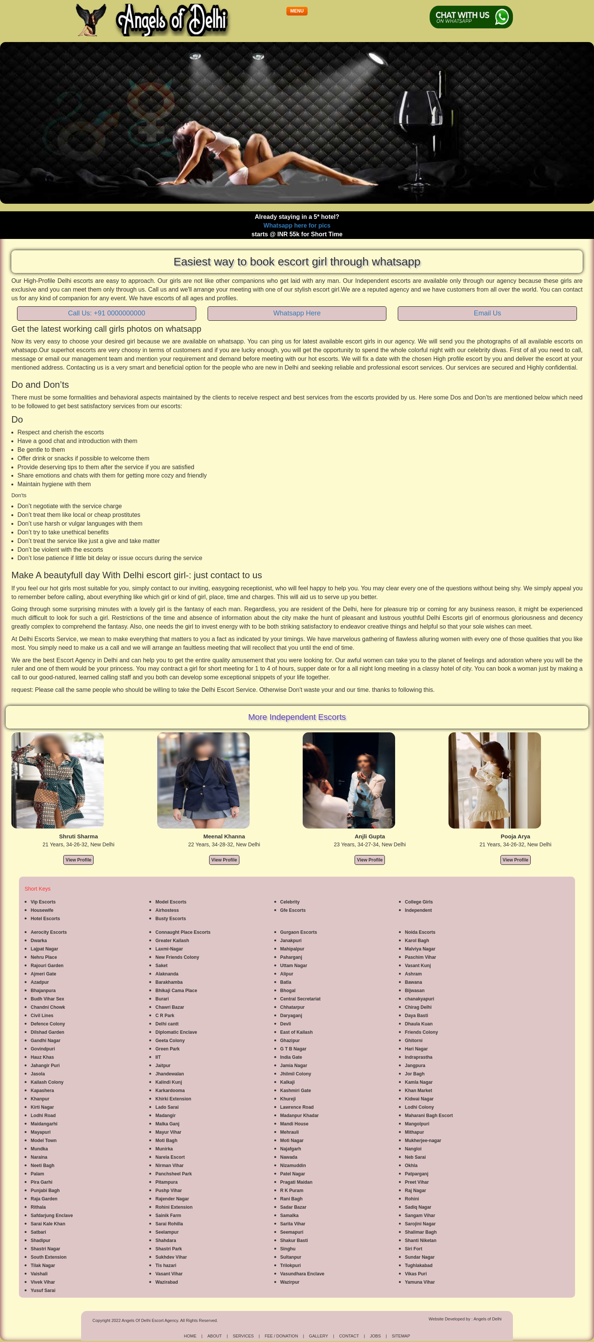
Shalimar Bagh (421, 1232)
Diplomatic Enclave (176, 1032)
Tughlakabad (419, 1265)
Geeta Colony (169, 1040)
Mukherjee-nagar (423, 1140)
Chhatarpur (292, 1007)
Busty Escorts (170, 918)
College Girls (419, 902)
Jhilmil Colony (295, 1074)
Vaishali (39, 1273)
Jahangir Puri (45, 1065)
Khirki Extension (173, 1099)
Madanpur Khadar (299, 1115)
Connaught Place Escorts (182, 932)
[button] (297, 11)
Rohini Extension (173, 1207)
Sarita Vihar (292, 1224)
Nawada (288, 1157)
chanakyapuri (419, 999)
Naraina (39, 1157)
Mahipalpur (292, 949)
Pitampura (166, 1182)
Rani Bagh (291, 1199)
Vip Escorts (43, 902)
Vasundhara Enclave (302, 1273)
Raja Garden (44, 1199)
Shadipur (40, 1240)
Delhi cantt (166, 1024)
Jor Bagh (415, 1074)
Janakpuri (291, 940)
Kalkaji (287, 1082)
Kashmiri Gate (295, 1090)
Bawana (413, 982)
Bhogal (288, 990)
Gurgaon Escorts (298, 932)
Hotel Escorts (45, 918)
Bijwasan (415, 990)
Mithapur (414, 1132)
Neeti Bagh (43, 1165)
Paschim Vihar (420, 957)
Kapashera (42, 1090)
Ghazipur (290, 1040)
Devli (285, 1024)
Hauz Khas (42, 1057)
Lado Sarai (166, 1107)
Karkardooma (169, 1090)
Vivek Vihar (43, 1282)
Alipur (287, 974)
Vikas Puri (416, 1273)
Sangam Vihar (420, 1215)
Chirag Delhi (418, 1007)
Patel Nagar (292, 1174)
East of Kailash (296, 1032)
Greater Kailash (172, 940)
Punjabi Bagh (45, 1190)
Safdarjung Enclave (52, 1215)
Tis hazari (165, 1265)
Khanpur (40, 1099)
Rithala (38, 1207)
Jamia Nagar (293, 1065)
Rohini (412, 1199)
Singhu (288, 1248)
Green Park (167, 1049)
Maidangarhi (44, 1124)
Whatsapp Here (296, 313)
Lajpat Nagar (44, 949)
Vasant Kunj (418, 965)
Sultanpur (291, 1257)
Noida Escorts (420, 932)
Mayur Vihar (168, 1132)
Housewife (42, 910)
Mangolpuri (417, 1124)
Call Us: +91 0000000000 (106, 313)
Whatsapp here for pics (297, 225)
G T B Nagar (293, 1049)
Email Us (487, 313)
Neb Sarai (415, 1157)
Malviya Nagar (420, 949)
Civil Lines (42, 1015)
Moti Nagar (292, 1140)
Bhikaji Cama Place (176, 990)
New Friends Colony (177, 957)
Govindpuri (43, 1049)
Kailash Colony (47, 1082)
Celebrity (290, 902)
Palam (37, 1174)
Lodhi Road (43, 1115)
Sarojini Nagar (420, 1224)
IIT (158, 1057)
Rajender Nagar (172, 1199)
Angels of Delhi (488, 1319)
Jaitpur (162, 1065)
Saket (161, 965)
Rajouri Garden (47, 965)
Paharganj (291, 957)
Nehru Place (44, 957)
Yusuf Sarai (43, 1290)
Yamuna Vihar (420, 1282)
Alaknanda (166, 974)
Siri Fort (413, 1248)
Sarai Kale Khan (48, 1224)
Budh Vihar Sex (47, 999)
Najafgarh (290, 1149)
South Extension (49, 1257)
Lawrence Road (297, 1107)
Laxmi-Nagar (169, 949)
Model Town (43, 1140)
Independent (418, 910)
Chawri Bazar (169, 1007)
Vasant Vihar (169, 1273)
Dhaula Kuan (419, 1024)
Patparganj (416, 1174)
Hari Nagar (416, 1049)
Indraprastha (419, 1057)
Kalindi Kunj (168, 1082)
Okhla (411, 1165)
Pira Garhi (41, 1182)
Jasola (38, 1074)
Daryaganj (291, 1015)
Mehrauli (289, 1132)
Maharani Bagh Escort (429, 1115)
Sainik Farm (168, 1215)
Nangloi (413, 1149)
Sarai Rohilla (169, 1224)
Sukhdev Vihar (171, 1257)
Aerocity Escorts (49, 932)
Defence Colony (48, 1024)
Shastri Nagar (45, 1248)
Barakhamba (169, 982)
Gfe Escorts (293, 910)
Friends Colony (421, 1032)
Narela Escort (169, 1157)
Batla (285, 982)
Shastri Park (168, 1248)
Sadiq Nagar (418, 1207)
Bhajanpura (43, 990)
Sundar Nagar (420, 1257)
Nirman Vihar (169, 1165)
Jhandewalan (169, 1074)
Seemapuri (291, 1232)
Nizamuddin (293, 1165)
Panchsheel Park (173, 1174)
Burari (162, 999)
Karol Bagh (417, 940)
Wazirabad (166, 1282)
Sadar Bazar (293, 1207)
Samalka (289, 1215)
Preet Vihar (417, 1182)
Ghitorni (414, 1040)
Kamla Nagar (419, 1082)
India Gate (291, 1057)
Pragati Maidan (296, 1182)
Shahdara (165, 1240)
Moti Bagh (166, 1140)
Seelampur (166, 1232)
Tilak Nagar (43, 1265)
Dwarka (39, 940)
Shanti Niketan (420, 1240)
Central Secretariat (300, 999)
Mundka (39, 1149)
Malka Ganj (167, 1124)
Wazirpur (290, 1282)
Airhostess (167, 910)
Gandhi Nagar (46, 1040)
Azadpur (40, 982)
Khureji (288, 1099)
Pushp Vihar (168, 1190)
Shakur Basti (294, 1240)
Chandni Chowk (48, 1007)
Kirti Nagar (42, 1107)
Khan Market (418, 1090)
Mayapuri (41, 1132)
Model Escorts (170, 902)
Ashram (413, 974)
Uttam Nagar (293, 965)
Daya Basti (416, 1015)
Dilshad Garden (47, 1032)
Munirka (164, 1149)
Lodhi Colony (419, 1107)
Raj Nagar (415, 1190)
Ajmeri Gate (43, 974)
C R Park (164, 1015)
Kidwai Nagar (419, 1099)
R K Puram (291, 1190)
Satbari (38, 1232)
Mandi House (294, 1124)
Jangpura (415, 1065)
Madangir (165, 1115)
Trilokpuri (290, 1265)
